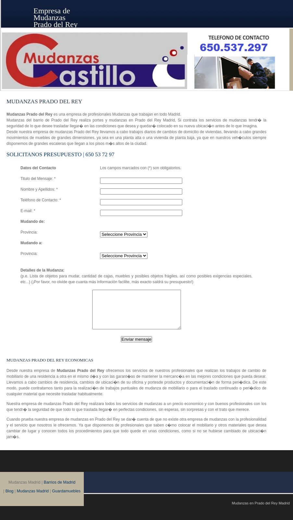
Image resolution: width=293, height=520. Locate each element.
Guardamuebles (66, 499)
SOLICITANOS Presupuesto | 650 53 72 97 (60, 154)
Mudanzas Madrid (33, 499)
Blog (10, 499)
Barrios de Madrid (59, 490)
